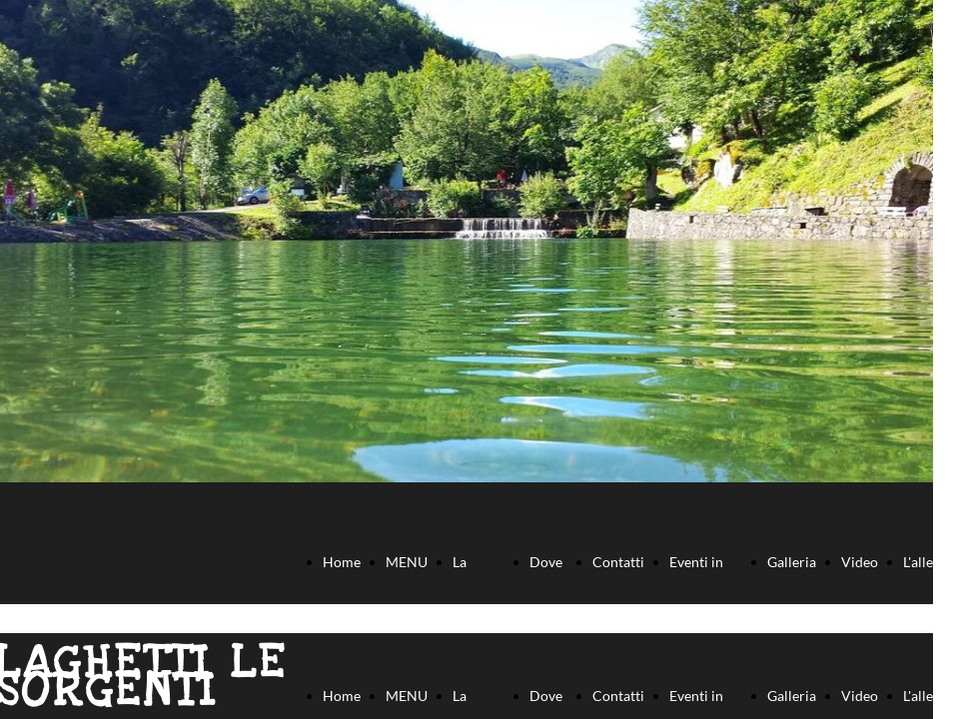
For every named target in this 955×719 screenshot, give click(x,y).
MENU (407, 561)
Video (859, 561)
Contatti (618, 561)
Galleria (791, 561)
